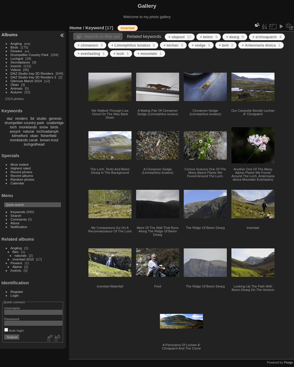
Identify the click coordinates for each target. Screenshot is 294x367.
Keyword (95, 27)
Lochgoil (17, 58)
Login (15, 295)
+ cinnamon (90, 45)
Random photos (22, 179)
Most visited (19, 164)
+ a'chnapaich (266, 37)
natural (28, 131)
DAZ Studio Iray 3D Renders (32, 73)
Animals (17, 88)
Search (16, 215)
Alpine (17, 267)
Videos (16, 70)
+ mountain (149, 53)
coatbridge (55, 123)
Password (11, 319)
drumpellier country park (24, 123)
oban (34, 136)
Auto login (14, 330)
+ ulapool (179, 37)
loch (13, 127)
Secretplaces (20, 62)
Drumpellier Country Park (30, 55)
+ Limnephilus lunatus (133, 45)
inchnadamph (47, 131)
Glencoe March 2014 (26, 81)
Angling (16, 43)
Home (75, 27)
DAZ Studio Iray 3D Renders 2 (33, 77)
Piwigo (288, 362)
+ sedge (201, 45)
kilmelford (20, 136)
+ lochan (173, 45)
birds (54, 127)
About (15, 223)
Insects (16, 66)
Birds (14, 47)
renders (21, 118)
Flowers (16, 51)
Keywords (18, 212)
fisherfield (49, 136)
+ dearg (235, 37)
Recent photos (21, 172)
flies (16, 252)
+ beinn (208, 37)
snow (43, 127)
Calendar (17, 183)
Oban (15, 84)
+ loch (121, 53)
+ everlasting (91, 53)
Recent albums (22, 175)
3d (32, 118)
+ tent (226, 45)
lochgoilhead (34, 144)
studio (41, 118)
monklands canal (24, 140)
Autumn (16, 92)
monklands (28, 127)
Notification (19, 227)
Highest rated (21, 168)
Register (17, 291)
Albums (9, 34)
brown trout (49, 140)
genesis (55, 118)
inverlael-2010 (23, 259)
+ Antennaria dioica (261, 45)
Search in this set (102, 36)
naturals (21, 255)
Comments (19, 219)
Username (12, 308)
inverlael (128, 28)
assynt (15, 131)
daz (10, 118)
